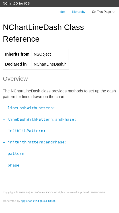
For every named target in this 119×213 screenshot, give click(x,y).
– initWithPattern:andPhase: (35, 142)
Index (61, 11)
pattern (13, 153)
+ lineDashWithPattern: (29, 107)
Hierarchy (78, 11)
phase (11, 165)
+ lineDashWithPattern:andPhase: (40, 119)
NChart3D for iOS (16, 3)
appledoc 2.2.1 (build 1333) (38, 200)
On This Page (104, 11)
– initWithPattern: (24, 130)
